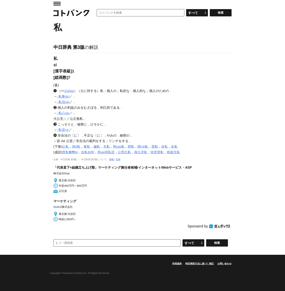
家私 (87, 146)
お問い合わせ (224, 263)
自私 (164, 146)
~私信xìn (63, 102)
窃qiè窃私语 (106, 152)
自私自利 (87, 152)
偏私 (96, 146)
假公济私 (140, 152)
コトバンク (71, 12)
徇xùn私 (119, 146)
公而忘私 (124, 152)
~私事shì (63, 96)
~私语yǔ (63, 130)
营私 (154, 146)
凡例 (118, 159)
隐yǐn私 (143, 146)
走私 (174, 146)
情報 (111, 159)
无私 (106, 146)
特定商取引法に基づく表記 (199, 263)
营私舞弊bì (70, 152)
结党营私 (157, 152)
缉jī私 (76, 146)
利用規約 (177, 263)
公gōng (69, 91)
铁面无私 (173, 152)
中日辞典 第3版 (69, 47)
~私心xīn (63, 113)
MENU (57, 3)
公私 (65, 146)
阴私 (131, 146)
